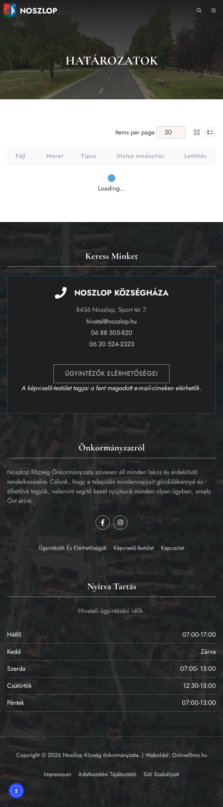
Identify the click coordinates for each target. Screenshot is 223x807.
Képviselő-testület (134, 548)
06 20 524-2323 (111, 344)
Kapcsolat (172, 548)
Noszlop (38, 10)
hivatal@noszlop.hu (111, 321)
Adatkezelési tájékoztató (107, 774)
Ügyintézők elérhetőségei (111, 373)
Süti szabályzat (161, 774)
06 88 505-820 (111, 332)
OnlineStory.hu (189, 755)
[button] (199, 10)
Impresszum (57, 774)
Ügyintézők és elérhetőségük (73, 548)
